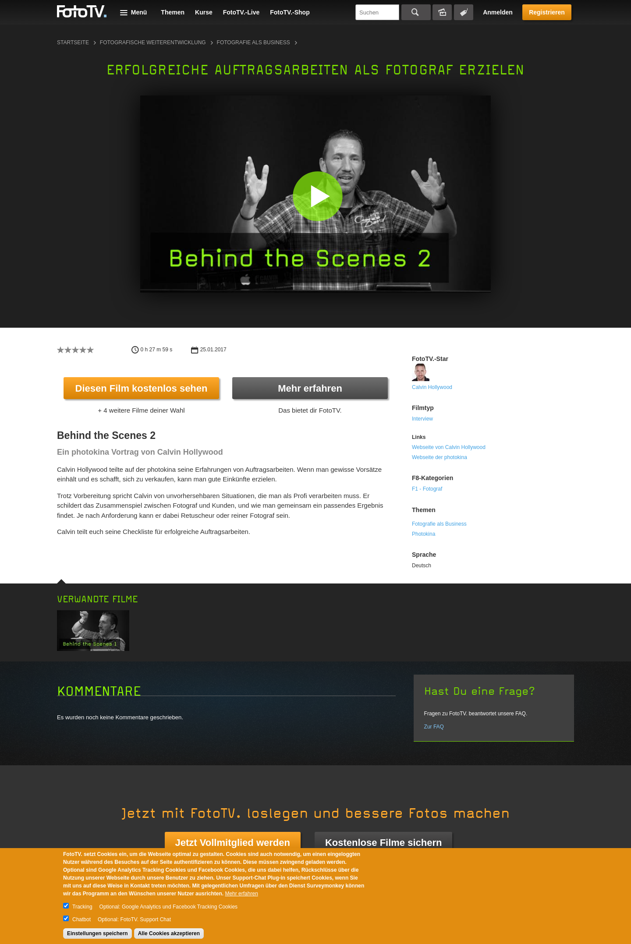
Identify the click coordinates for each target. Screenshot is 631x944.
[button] (317, 196)
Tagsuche (463, 12)
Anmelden (498, 12)
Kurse (204, 12)
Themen (172, 12)
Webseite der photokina (439, 457)
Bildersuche (442, 12)
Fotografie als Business (253, 42)
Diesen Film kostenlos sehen (141, 388)
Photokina (423, 534)
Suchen (416, 12)
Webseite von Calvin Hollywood (449, 447)
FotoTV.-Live (241, 12)
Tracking (82, 907)
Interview (422, 419)
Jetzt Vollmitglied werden (232, 842)
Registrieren (547, 12)
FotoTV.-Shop (289, 12)
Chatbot (81, 919)
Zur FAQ (434, 727)
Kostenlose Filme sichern (383, 842)
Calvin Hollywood (432, 387)
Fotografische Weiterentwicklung (153, 42)
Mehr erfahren (310, 388)
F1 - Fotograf (427, 489)
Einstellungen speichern (97, 933)
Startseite (73, 42)
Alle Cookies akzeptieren (169, 933)
